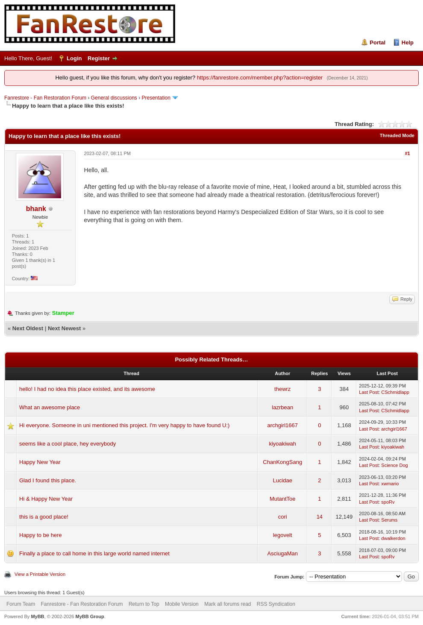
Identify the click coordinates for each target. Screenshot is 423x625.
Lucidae (282, 480)
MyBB (37, 616)
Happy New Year (40, 462)
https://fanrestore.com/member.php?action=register (260, 77)
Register (99, 58)
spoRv (387, 502)
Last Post (369, 392)
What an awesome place (49, 407)
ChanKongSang (282, 462)
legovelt (282, 535)
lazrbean (282, 407)
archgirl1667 (282, 425)
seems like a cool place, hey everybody (67, 443)
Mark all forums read (227, 604)
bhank (36, 208)
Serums (389, 519)
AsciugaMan (282, 553)
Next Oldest (27, 328)
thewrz (282, 389)
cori (282, 516)
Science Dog (394, 465)
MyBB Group (89, 616)
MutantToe (283, 499)
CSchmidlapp (395, 392)
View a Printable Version (40, 574)
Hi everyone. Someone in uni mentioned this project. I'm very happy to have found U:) (124, 425)
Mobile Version (182, 604)
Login (74, 58)
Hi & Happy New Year (46, 499)
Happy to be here (40, 535)
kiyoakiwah (282, 443)
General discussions (114, 98)
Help (408, 42)
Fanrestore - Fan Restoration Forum (45, 98)
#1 (407, 153)
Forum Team (20, 604)
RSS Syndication (276, 604)
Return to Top (144, 604)
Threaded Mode (397, 135)
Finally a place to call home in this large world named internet (94, 553)
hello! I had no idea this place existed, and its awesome (87, 389)
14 (320, 516)
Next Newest (64, 328)
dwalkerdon (393, 538)
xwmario (390, 483)
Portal (377, 42)
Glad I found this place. (47, 480)
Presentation (155, 98)
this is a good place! (43, 516)
